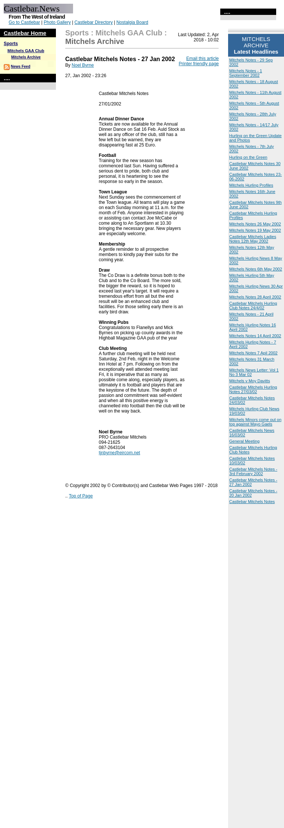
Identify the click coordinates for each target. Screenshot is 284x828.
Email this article (202, 58)
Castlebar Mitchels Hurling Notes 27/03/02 (253, 389)
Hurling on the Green (248, 157)
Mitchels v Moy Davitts (249, 381)
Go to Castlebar (24, 22)
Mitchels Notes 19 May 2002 (255, 230)
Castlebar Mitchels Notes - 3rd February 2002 (253, 471)
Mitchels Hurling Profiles (251, 185)
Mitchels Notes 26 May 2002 (255, 224)
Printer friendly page (199, 63)
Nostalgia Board (132, 22)
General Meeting (244, 441)
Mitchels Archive (26, 57)
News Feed (20, 66)
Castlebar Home (25, 33)
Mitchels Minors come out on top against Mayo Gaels (255, 421)
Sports (11, 43)
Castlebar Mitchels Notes (252, 501)
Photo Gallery (57, 22)
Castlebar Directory (94, 22)
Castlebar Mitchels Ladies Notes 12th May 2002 (252, 238)
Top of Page (81, 496)
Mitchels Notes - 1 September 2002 (245, 73)
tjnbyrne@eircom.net (119, 452)
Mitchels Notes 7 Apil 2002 (253, 353)
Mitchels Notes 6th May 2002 (255, 269)
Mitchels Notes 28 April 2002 (255, 297)
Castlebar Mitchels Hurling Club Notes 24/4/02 (253, 305)
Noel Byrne (83, 65)
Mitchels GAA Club (25, 50)
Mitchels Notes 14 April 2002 (255, 336)
